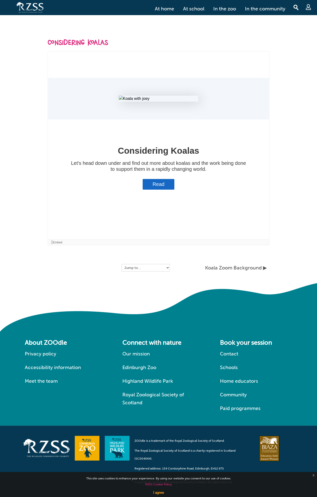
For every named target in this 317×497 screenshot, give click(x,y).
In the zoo (224, 8)
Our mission (136, 353)
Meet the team (41, 381)
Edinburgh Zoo (139, 367)
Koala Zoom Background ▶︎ (236, 267)
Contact (229, 353)
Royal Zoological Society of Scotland (153, 398)
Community (233, 394)
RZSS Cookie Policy (158, 484)
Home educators (239, 381)
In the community (265, 8)
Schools (229, 367)
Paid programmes (240, 408)
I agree (158, 493)
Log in (308, 7)
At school (193, 8)
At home (164, 8)
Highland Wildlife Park (147, 381)
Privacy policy (40, 353)
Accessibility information (53, 367)
